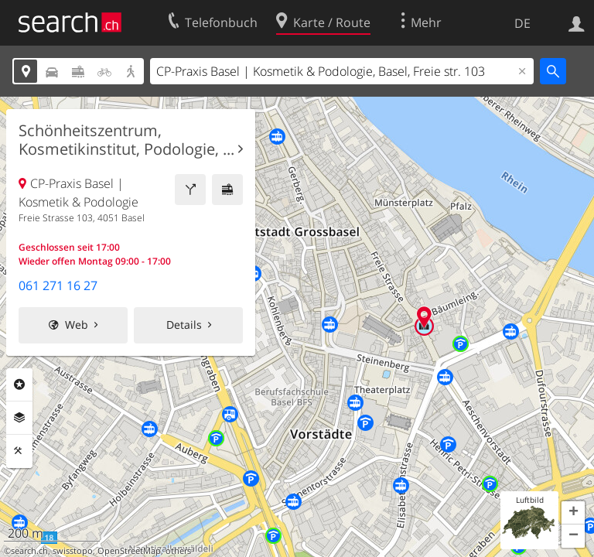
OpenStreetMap (129, 550)
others (178, 550)
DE (522, 23)
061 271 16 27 (58, 285)
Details (184, 324)
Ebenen (19, 418)
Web (76, 324)
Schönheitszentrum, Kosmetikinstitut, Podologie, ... (126, 140)
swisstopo (73, 550)
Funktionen (19, 451)
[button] (573, 513)
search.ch (29, 550)
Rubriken (19, 384)
